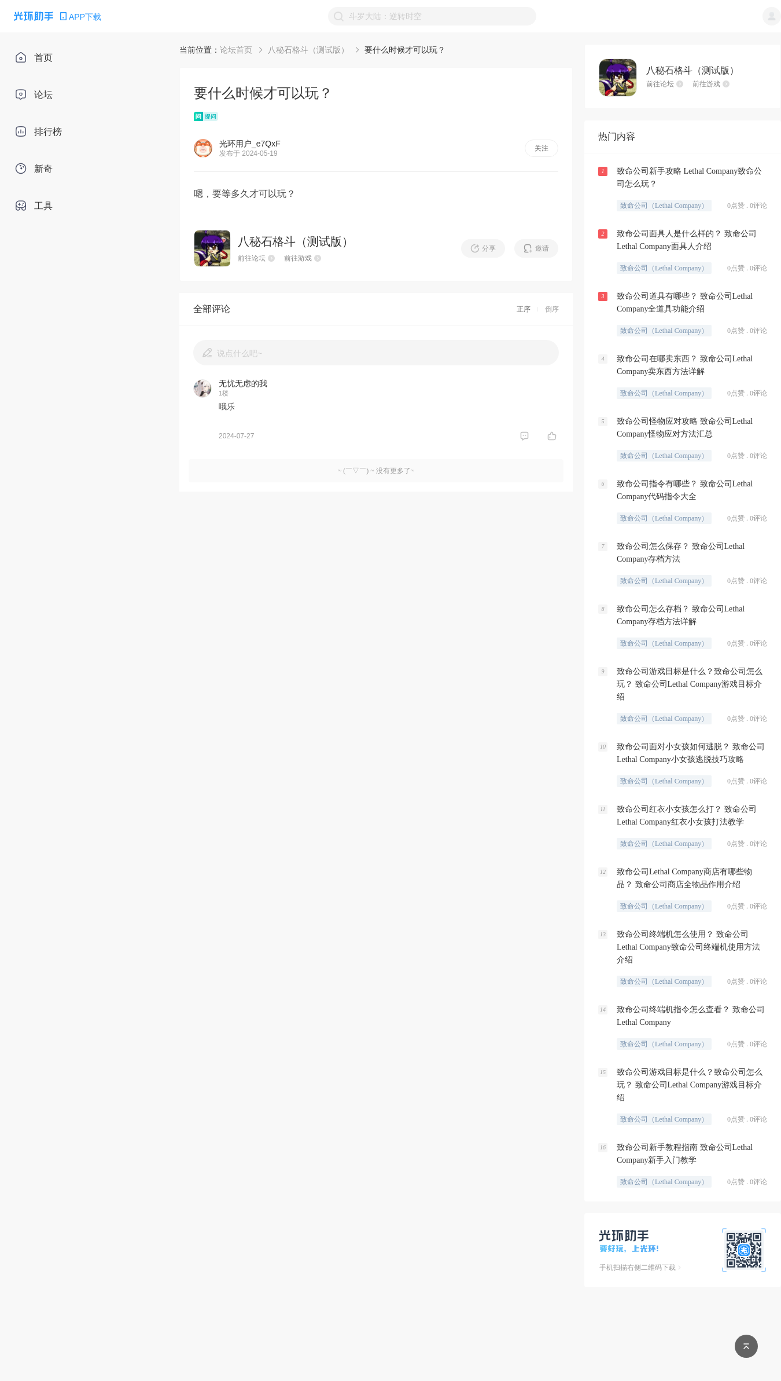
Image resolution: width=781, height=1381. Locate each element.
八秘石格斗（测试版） (308, 49)
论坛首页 (236, 49)
